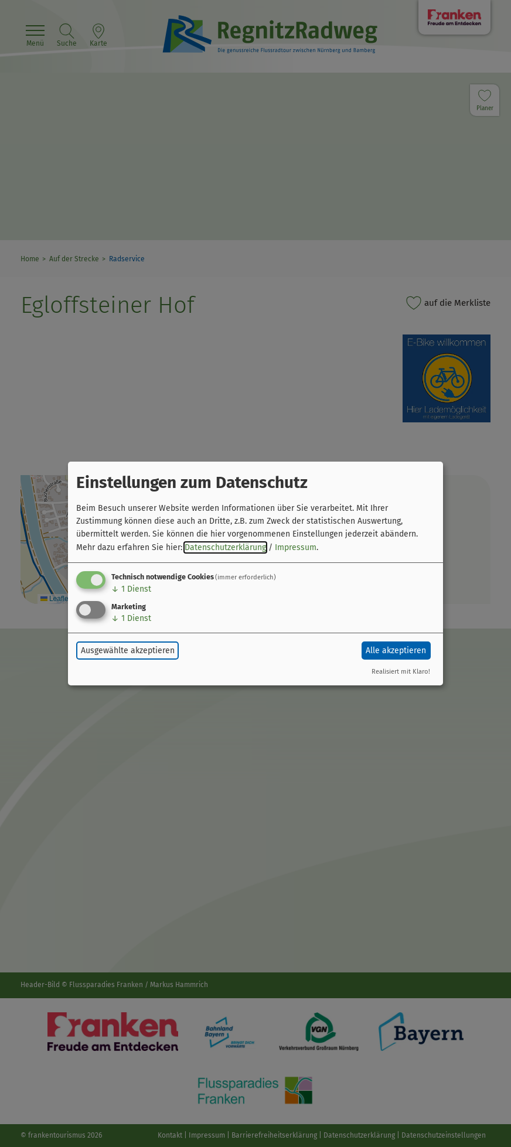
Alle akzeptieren (396, 651)
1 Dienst (131, 589)
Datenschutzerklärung (225, 547)
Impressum (295, 547)
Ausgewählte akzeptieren (128, 651)
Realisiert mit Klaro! (401, 671)
